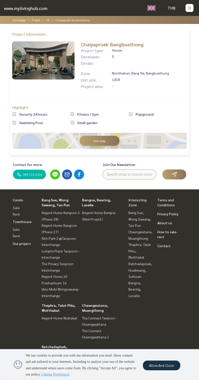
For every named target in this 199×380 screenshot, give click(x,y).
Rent (16, 214)
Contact (164, 245)
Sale (16, 207)
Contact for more (27, 164)
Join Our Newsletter (118, 164)
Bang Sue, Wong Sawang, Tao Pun (139, 219)
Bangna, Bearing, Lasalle (134, 289)
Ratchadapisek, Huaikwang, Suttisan (140, 270)
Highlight (20, 107)
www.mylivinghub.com (25, 8)
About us (164, 223)
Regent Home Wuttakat (59, 318)
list (48, 20)
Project (36, 20)
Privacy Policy (168, 214)
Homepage (19, 20)
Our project (22, 243)
